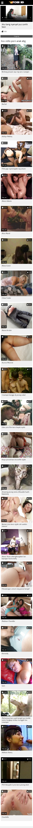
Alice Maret (6, 233)
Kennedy (5, 654)
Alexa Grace (6, 266)
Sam (3, 686)
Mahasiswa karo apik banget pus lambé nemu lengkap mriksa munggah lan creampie (16, 720)
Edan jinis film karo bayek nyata (13, 427)
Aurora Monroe (7, 363)
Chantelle (5, 817)
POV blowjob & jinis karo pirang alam (15, 785)
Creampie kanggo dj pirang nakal (14, 395)
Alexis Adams (7, 201)
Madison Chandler (8, 621)
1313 (5, 31)
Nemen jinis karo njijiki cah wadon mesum (14, 525)
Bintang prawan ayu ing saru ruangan (15, 72)
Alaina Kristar (7, 330)
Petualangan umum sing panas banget (16, 589)
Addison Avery (7, 752)
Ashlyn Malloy (7, 136)
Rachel (4, 104)
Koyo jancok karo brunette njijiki (14, 460)
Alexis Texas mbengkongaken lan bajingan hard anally (14, 558)
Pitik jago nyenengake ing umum (14, 169)
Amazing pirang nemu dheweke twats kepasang (15, 493)
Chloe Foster (6, 298)
